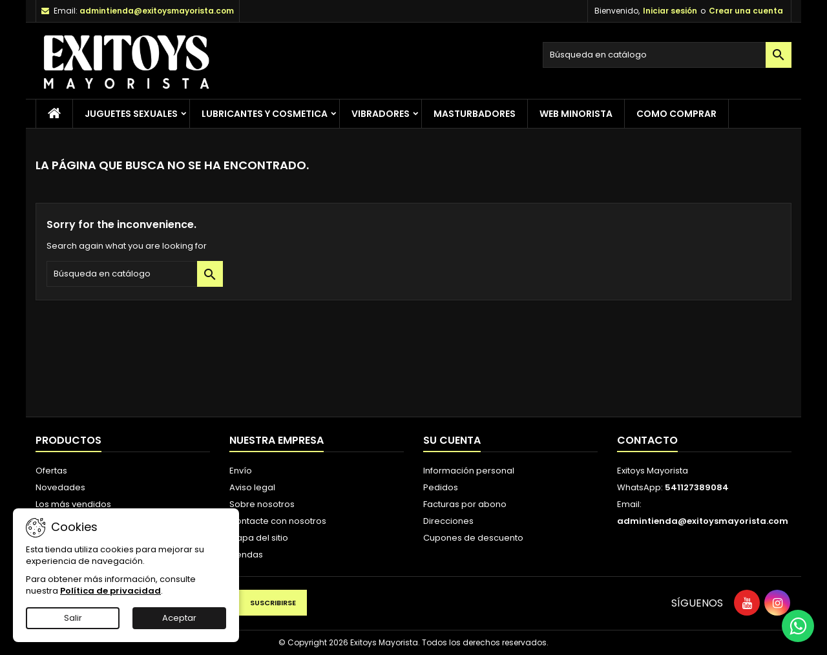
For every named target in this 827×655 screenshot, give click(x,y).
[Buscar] (667, 55)
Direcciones (448, 521)
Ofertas (51, 470)
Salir (73, 618)
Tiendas (246, 554)
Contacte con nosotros (277, 521)
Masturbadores (475, 113)
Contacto (647, 440)
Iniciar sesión (670, 10)
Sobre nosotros (262, 504)
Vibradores (380, 113)
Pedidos (440, 487)
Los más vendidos (73, 504)
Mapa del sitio (258, 538)
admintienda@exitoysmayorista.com (156, 10)
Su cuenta (452, 440)
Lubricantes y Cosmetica (265, 113)
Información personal (468, 470)
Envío (240, 470)
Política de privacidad (110, 591)
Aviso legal (252, 487)
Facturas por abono (465, 504)
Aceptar (179, 618)
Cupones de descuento (473, 538)
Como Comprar (676, 113)
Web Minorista (575, 113)
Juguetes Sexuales (131, 113)
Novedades (60, 487)
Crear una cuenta (746, 10)
